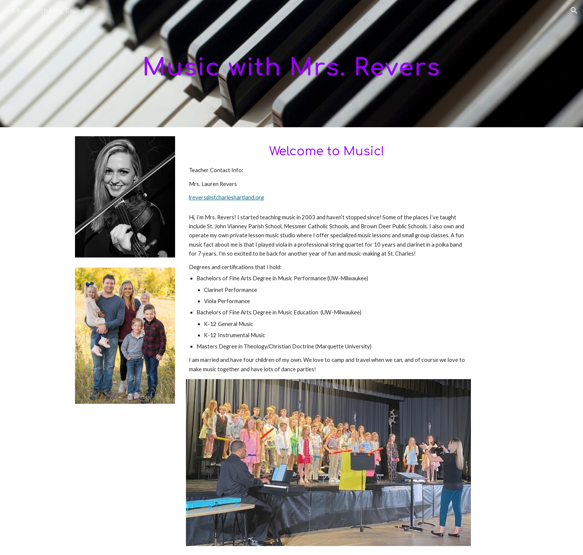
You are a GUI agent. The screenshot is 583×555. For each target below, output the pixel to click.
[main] (291, 64)
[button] (574, 10)
